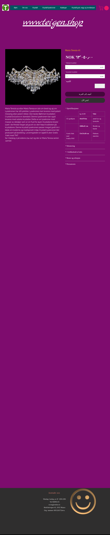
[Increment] (96, 86)
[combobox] (85, 67)
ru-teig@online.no (54, 505)
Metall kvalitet (70, 63)
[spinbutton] (99, 86)
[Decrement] (103, 86)
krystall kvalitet (71, 72)
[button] (104, 8)
